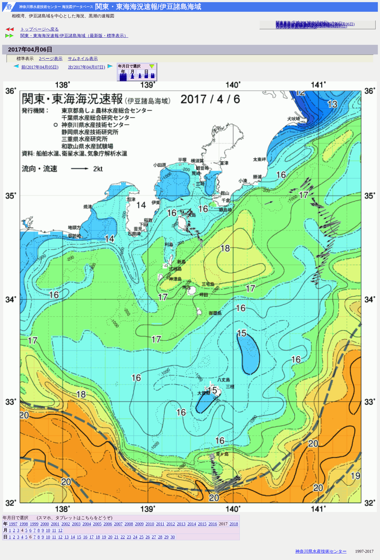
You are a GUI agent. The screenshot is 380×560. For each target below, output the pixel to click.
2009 (139, 524)
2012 (170, 524)
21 (116, 537)
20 (146, 76)
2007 (118, 524)
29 (166, 537)
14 (72, 537)
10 (140, 76)
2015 (202, 524)
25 (141, 537)
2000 (44, 524)
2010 (150, 524)
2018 (123, 80)
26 (148, 537)
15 (79, 537)
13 (66, 537)
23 (129, 537)
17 (91, 537)
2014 (191, 524)
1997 (13, 524)
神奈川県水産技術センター (321, 551)
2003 (76, 524)
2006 (108, 524)
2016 (213, 524)
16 (85, 537)
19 (104, 537)
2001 (55, 524)
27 (154, 537)
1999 (34, 524)
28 (160, 537)
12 (132, 77)
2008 (128, 524)
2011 (160, 524)
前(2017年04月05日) (39, 67)
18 (98, 537)
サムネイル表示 (83, 58)
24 (135, 537)
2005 (97, 524)
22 (122, 537)
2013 (181, 524)
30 (152, 76)
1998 (23, 524)
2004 (87, 524)
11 (54, 530)
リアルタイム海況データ (296, 27)
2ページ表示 (50, 58)
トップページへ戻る (39, 29)
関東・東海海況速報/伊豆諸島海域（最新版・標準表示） (74, 35)
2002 (65, 524)
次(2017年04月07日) (86, 67)
